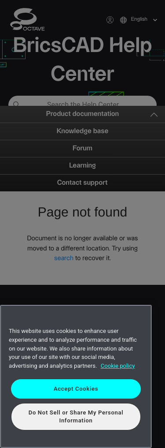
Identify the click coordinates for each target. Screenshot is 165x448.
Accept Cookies (76, 388)
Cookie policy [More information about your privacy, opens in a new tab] (118, 365)
